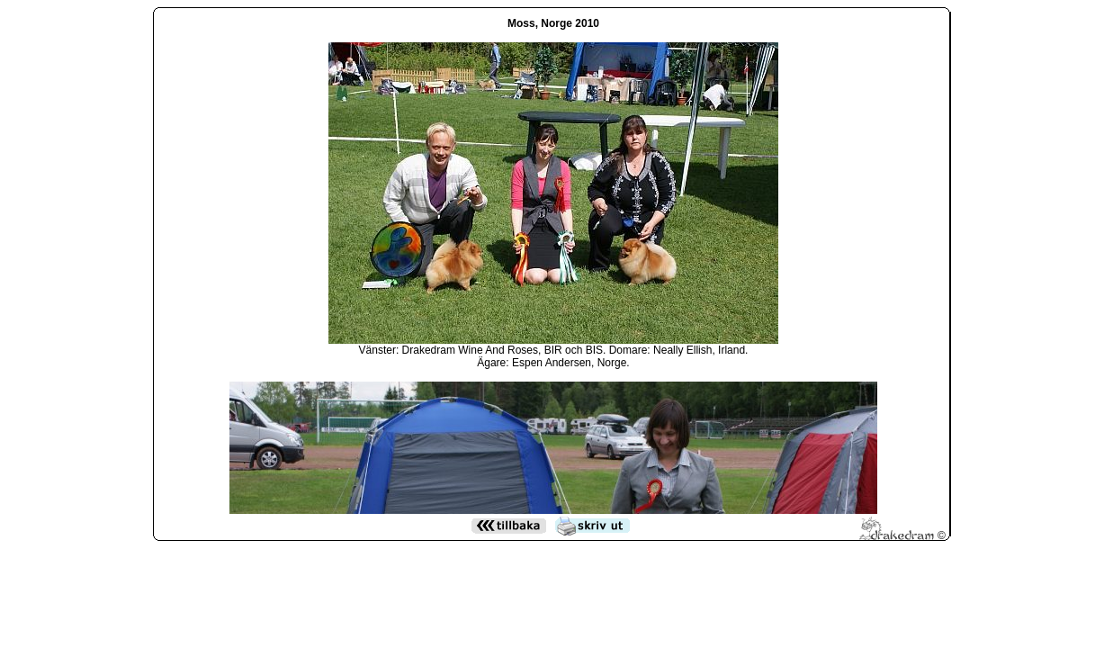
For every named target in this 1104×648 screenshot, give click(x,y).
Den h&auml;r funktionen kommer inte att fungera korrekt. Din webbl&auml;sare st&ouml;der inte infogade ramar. (553, 262)
